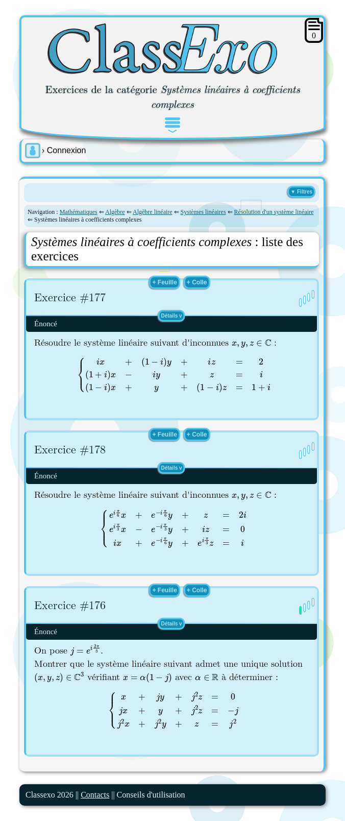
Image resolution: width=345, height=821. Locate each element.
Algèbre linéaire (152, 211)
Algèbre (115, 211)
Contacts (95, 794)
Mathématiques (78, 211)
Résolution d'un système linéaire (274, 211)
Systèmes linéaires (203, 211)
